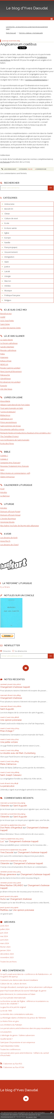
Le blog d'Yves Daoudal (27, 8)
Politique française (12, 295)
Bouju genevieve (8, 874)
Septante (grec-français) (10, 462)
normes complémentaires (36, 79)
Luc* (2, 841)
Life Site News (6, 389)
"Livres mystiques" (8, 411)
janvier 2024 (5, 950)
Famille (7, 242)
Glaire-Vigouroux (7, 476)
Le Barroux (5, 496)
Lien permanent (8, 169)
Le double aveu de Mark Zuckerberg (17, 753)
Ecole (6, 223)
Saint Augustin (7, 709)
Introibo (3, 492)
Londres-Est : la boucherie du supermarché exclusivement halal (27, 28)
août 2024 (4, 926)
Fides (2, 354)
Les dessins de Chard (9, 544)
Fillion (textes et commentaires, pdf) (15, 473)
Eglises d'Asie (5, 361)
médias (7, 285)
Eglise (6, 233)
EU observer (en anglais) (10, 382)
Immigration (9, 257)
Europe (7, 237)
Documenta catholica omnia (12, 429)
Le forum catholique (9, 343)
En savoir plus (31, 1117)
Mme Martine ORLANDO (11, 885)
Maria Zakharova (8, 764)
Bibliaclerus (5, 415)
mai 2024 (4, 936)
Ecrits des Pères (7, 443)
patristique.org (6, 418)
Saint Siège (5, 324)
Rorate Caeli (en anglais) (10, 368)
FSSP (2, 489)
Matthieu (4, 910)
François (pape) (10, 247)
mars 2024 (4, 943)
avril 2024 (4, 940)
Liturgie (7, 276)
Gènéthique (5, 378)
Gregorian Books (7, 522)
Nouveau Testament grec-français (14, 466)
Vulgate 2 (4, 459)
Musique (8, 290)
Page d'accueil (11, 33)
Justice (7, 266)
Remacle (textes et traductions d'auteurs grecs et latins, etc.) (25, 433)
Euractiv (3, 385)
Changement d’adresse (11, 698)
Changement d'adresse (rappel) (15, 687)
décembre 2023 (7, 954)
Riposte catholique (8, 350)
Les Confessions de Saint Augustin (14, 440)
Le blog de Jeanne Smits (10, 327)
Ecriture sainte (10, 228)
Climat (7, 213)
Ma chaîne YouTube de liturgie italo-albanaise (19, 525)
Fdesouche (5, 375)
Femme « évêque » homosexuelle (31, 33)
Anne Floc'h (5, 541)
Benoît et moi (6, 313)
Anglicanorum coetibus (18, 44)
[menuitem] (27, 28)
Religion (7, 300)
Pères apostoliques (8, 422)
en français (5, 162)
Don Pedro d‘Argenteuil (11, 827)
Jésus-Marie (5, 401)
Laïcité (7, 271)
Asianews (4, 357)
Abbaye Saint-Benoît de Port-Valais (15, 404)
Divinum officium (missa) (10, 515)
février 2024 (5, 947)
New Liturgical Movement (11, 371)
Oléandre (4, 805)
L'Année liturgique (8, 518)
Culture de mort (11, 218)
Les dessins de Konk (8, 537)
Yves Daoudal (6, 852)
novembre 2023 (7, 957)
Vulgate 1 (4, 455)
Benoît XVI (8, 209)
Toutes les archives (8, 961)
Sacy (2, 469)
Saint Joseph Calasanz (11, 775)
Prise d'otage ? (7, 731)
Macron (7, 281)
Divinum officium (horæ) (10, 511)
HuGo (3, 899)
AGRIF (2, 317)
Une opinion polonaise (11, 720)
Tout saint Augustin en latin (11, 408)
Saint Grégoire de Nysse (10, 426)
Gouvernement (11, 252)
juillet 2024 (4, 929)
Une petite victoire (9, 742)
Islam (6, 262)
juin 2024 (4, 933)
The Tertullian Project (9, 436)
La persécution (7, 786)
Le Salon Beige (6, 339)
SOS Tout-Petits (7, 320)
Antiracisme (9, 204)
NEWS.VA (4, 364)
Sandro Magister (7, 346)
